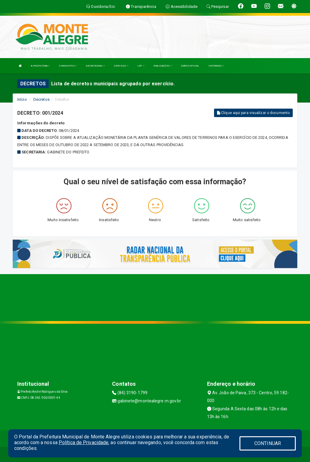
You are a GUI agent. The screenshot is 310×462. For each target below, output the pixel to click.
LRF (140, 65)
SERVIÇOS (121, 65)
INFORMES (216, 65)
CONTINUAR (267, 443)
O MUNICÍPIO (68, 65)
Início (22, 99)
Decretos (41, 99)
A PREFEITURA (40, 65)
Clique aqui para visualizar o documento (253, 113)
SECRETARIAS (95, 65)
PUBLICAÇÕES (162, 65)
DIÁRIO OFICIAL (190, 65)
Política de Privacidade (83, 442)
